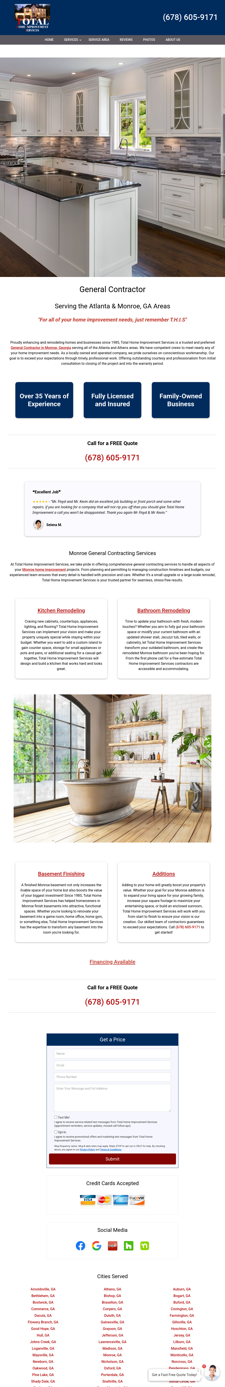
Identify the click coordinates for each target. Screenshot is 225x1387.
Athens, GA (112, 1276)
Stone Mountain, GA (112, 1375)
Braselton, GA (112, 1289)
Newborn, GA (43, 1349)
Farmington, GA (182, 1303)
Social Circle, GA (182, 1368)
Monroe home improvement (44, 557)
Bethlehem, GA (43, 1283)
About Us (173, 39)
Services (73, 41)
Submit (112, 1146)
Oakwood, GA (43, 1355)
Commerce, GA (43, 1296)
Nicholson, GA (112, 1349)
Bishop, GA (112, 1283)
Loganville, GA (43, 1335)
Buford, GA (181, 1289)
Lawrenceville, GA (113, 1329)
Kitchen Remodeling (61, 598)
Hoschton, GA (182, 1316)
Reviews (126, 39)
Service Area (99, 39)
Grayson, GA (112, 1316)
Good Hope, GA (43, 1316)
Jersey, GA (182, 1322)
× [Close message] (198, 1371)
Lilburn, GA (182, 1329)
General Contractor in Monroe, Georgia (41, 335)
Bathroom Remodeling (163, 598)
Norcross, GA (182, 1349)
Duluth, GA (112, 1303)
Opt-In (62, 1119)
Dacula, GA (43, 1303)
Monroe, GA (112, 1342)
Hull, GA (43, 1322)
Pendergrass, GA (182, 1355)
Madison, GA (112, 1335)
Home (49, 39)
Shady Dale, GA (43, 1368)
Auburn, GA (182, 1276)
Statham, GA (43, 1375)
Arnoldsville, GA (43, 1276)
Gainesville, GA (112, 1309)
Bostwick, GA (43, 1289)
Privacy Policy (87, 1136)
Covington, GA (182, 1296)
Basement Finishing (61, 861)
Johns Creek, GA (43, 1329)
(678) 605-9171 (190, 17)
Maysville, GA (43, 1342)
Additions (163, 861)
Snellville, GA (112, 1368)
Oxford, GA (112, 1355)
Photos (149, 39)
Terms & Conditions (111, 1136)
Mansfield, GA (182, 1335)
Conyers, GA (112, 1296)
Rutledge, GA (182, 1362)
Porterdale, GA (112, 1362)
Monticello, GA (182, 1342)
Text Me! (63, 1104)
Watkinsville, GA (112, 1382)
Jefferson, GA (112, 1322)
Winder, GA (182, 1382)
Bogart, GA (181, 1283)
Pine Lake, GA (43, 1362)
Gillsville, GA (182, 1309)
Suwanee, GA (43, 1382)
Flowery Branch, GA (43, 1309)
